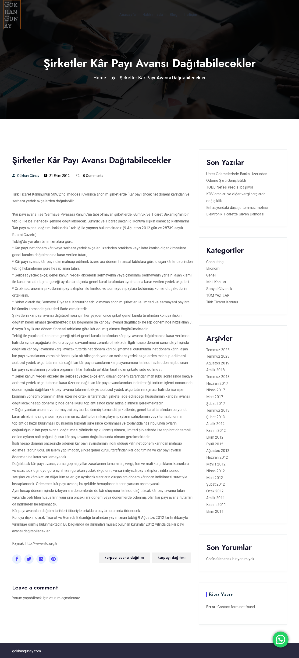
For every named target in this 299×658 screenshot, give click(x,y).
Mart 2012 (214, 478)
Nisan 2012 (215, 471)
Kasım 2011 (216, 504)
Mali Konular (216, 282)
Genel (211, 275)
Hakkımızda (152, 14)
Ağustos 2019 (217, 363)
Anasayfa (127, 14)
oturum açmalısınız (64, 598)
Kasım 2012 (216, 430)
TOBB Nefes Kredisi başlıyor (229, 187)
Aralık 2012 (215, 424)
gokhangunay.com (26, 651)
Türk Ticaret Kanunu (222, 302)
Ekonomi (213, 268)
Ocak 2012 (215, 491)
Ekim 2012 (215, 437)
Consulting (215, 262)
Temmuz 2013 (218, 410)
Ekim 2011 (215, 511)
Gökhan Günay (25, 176)
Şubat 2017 (215, 403)
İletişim (190, 14)
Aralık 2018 (215, 370)
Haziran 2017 (217, 383)
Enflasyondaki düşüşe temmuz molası (237, 207)
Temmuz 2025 (218, 350)
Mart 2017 (214, 397)
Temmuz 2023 (218, 356)
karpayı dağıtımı (171, 557)
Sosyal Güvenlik (219, 289)
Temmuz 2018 (218, 376)
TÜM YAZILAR (217, 295)
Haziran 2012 (217, 457)
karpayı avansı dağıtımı (124, 557)
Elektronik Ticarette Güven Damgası (235, 214)
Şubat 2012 (215, 484)
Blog (174, 14)
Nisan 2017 (215, 390)
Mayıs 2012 (216, 464)
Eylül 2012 (214, 444)
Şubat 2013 (215, 417)
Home (100, 77)
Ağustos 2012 (217, 450)
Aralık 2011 (215, 498)
